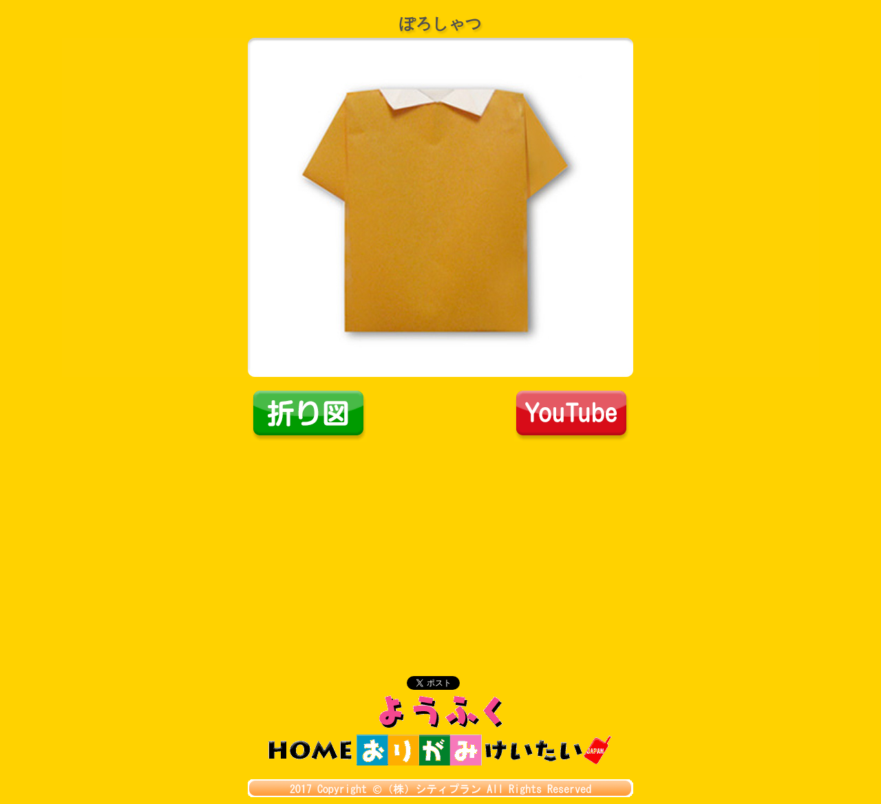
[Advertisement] (440, 544)
